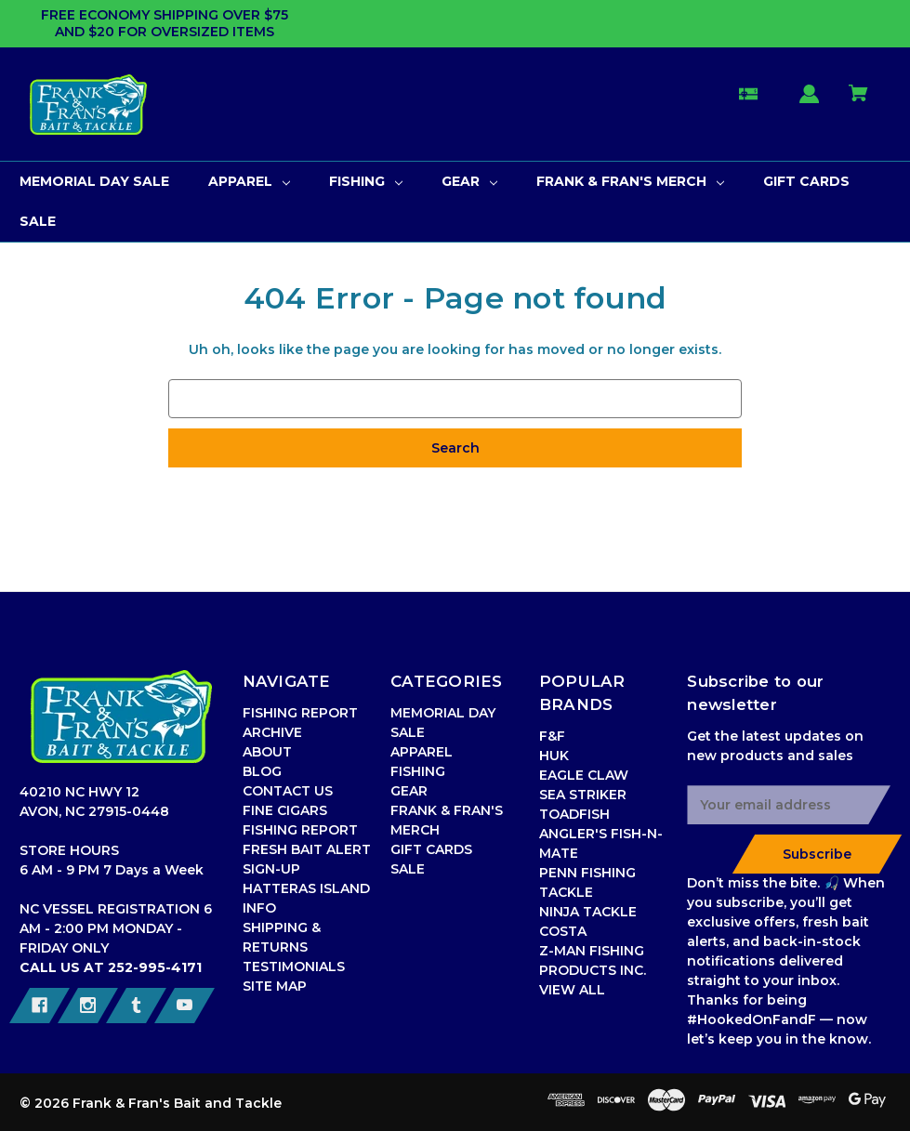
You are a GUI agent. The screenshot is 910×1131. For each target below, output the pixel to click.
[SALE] (37, 222)
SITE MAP (275, 986)
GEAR (409, 790)
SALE (407, 869)
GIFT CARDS (431, 849)
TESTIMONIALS (294, 966)
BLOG (262, 771)
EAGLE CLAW (583, 775)
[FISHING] (366, 182)
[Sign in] (810, 103)
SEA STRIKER (582, 794)
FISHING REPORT (300, 830)
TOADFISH (574, 814)
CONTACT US (288, 790)
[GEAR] (469, 182)
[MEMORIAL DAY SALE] (94, 182)
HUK (554, 755)
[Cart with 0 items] (859, 102)
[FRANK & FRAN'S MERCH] (630, 182)
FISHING (417, 771)
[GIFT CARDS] (806, 182)
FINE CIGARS (285, 810)
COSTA (563, 931)
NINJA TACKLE (588, 911)
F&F (552, 736)
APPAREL (421, 751)
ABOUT (267, 751)
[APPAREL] (249, 182)
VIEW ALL (572, 989)
